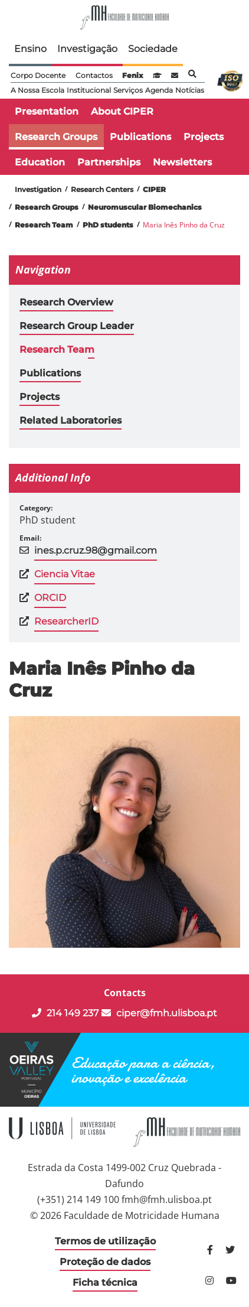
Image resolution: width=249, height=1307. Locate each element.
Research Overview (66, 302)
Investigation (38, 189)
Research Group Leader (76, 325)
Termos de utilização (105, 1241)
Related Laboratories (70, 420)
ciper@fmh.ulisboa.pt (159, 1013)
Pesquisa (192, 74)
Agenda (159, 90)
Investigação (87, 48)
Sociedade (153, 48)
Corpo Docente (38, 75)
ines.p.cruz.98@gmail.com (95, 550)
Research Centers (102, 189)
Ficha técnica (105, 1282)
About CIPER (122, 111)
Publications (140, 136)
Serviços (128, 90)
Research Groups (56, 136)
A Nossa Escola (37, 90)
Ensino (30, 48)
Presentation (46, 111)
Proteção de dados (105, 1261)
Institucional (89, 90)
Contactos (94, 75)
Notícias (189, 90)
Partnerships (108, 162)
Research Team (56, 349)
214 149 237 (65, 1013)
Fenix (132, 75)
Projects (204, 136)
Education (40, 162)
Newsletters (182, 162)
